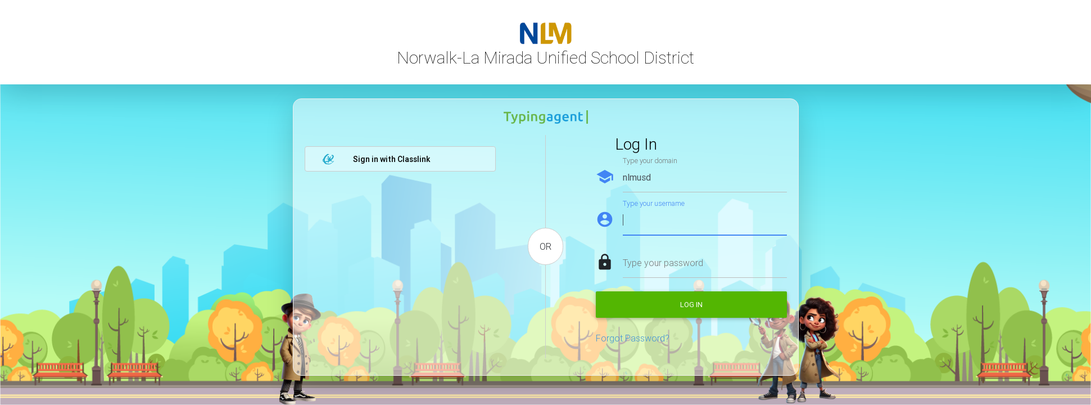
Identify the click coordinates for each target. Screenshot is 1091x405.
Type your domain (650, 160)
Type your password (663, 262)
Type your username (654, 203)
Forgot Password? (632, 338)
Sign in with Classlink (376, 159)
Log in (691, 304)
